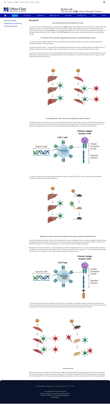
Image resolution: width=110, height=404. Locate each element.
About (5, 2)
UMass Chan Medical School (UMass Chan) (45, 386)
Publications (27, 15)
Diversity (32, 2)
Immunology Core (54, 15)
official (49, 391)
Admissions (10, 2)
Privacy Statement (55, 397)
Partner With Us (81, 15)
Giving (37, 2)
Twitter (70, 386)
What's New (68, 15)
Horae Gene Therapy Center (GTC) (61, 386)
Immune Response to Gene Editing (13, 23)
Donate (104, 15)
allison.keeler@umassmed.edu (63, 395)
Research (27, 2)
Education (17, 2)
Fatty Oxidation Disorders (10, 26)
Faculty (22, 2)
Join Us (94, 15)
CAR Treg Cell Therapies (10, 20)
